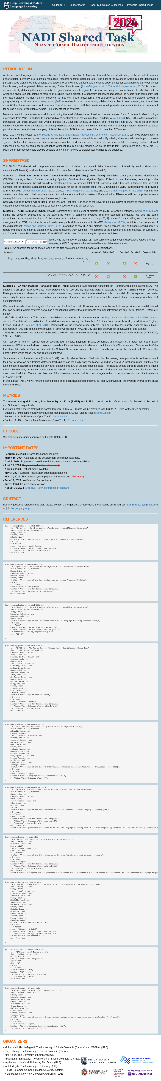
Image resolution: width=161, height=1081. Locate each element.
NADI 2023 (118, 118)
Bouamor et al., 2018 (37, 325)
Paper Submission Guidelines (106, 5)
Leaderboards (77, 5)
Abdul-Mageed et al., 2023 (127, 190)
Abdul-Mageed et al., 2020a (128, 86)
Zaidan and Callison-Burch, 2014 (41, 226)
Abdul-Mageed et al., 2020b (39, 190)
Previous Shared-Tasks (141, 5)
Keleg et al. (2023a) (53, 101)
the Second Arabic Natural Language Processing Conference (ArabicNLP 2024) (82, 134)
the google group (20, 508)
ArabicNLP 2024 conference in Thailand (47, 488)
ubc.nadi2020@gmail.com (142, 504)
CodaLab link (103, 412)
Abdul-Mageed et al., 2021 (81, 190)
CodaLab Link (75, 420)
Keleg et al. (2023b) (146, 211)
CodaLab (58, 5)
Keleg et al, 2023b (114, 222)
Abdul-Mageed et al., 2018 (97, 86)
